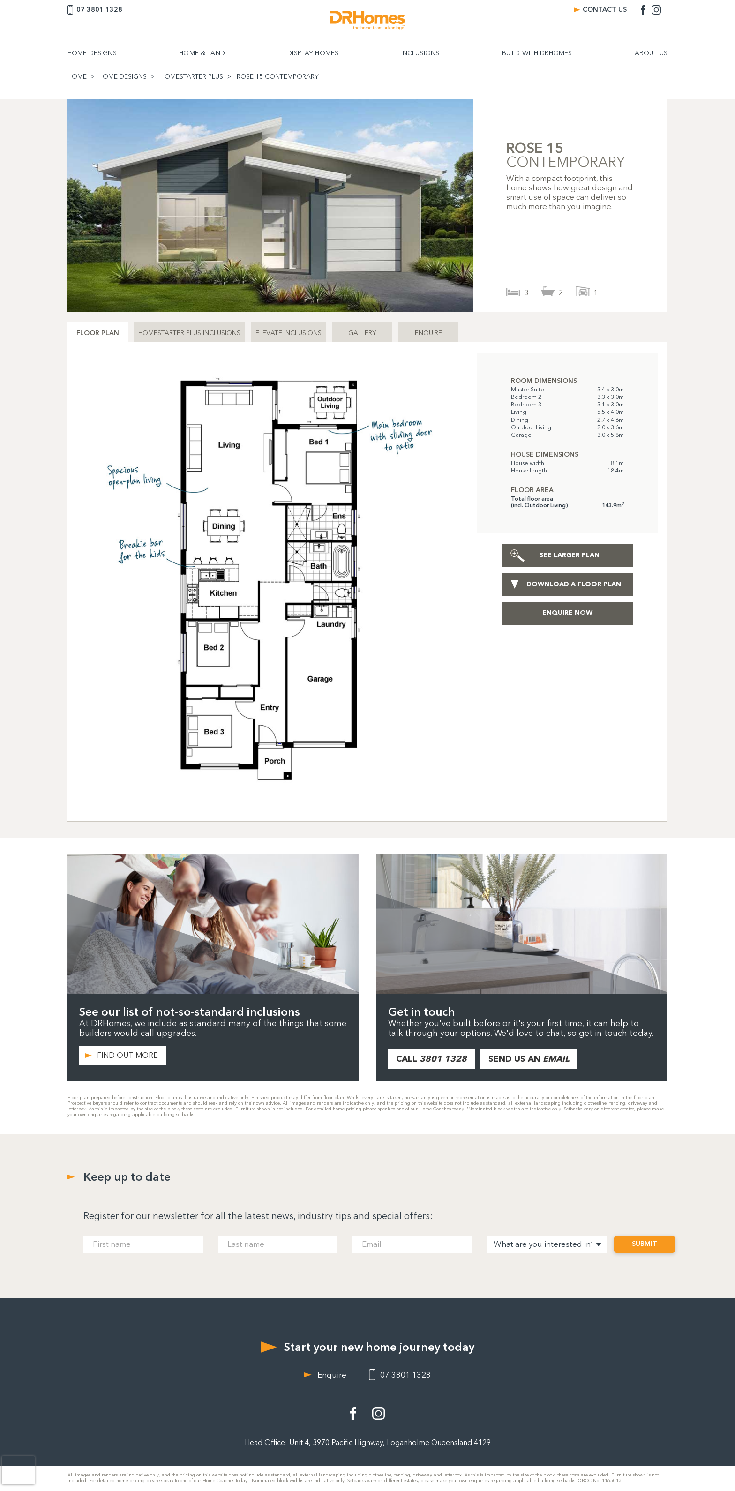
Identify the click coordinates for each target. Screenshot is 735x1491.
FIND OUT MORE (127, 1055)
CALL (431, 1059)
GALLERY (362, 333)
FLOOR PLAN (97, 333)
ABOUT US (651, 53)
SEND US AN (528, 1059)
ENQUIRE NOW (567, 613)
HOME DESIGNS (92, 53)
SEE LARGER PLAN (570, 555)
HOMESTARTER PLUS (191, 77)
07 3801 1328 (99, 10)
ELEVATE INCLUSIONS (288, 333)
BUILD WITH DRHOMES (537, 53)
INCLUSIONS (420, 53)
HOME (77, 77)
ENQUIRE (428, 333)
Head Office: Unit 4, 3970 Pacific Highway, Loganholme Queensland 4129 (368, 1442)
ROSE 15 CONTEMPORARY (278, 77)
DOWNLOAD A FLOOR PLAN (573, 584)
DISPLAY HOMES (312, 53)
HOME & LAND (202, 53)
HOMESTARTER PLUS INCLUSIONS (189, 333)
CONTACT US (605, 10)
